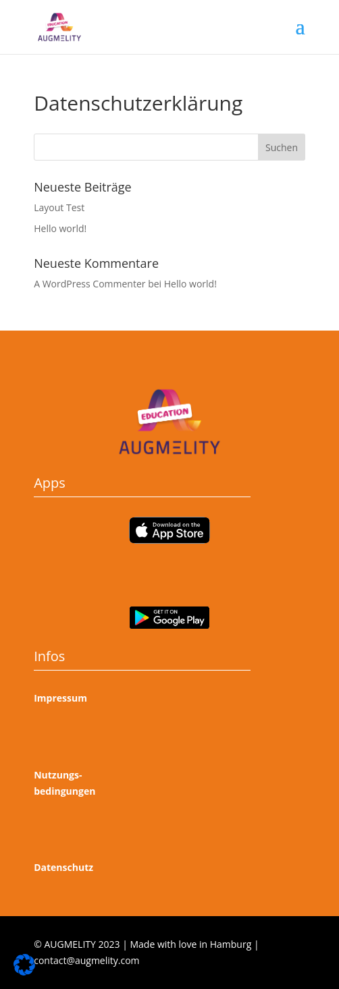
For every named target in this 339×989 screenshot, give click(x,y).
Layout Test (59, 207)
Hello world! (60, 228)
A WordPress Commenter (89, 283)
